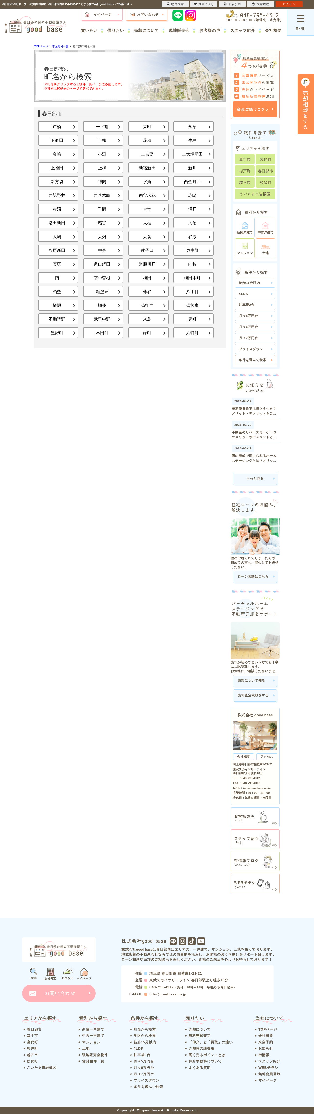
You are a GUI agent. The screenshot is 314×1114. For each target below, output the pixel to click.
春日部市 (34, 1029)
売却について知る (251, 680)
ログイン (289, 4)
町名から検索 (145, 1029)
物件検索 (175, 4)
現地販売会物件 (95, 1055)
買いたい (89, 30)
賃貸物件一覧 (93, 1061)
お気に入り (204, 4)
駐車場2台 (247, 305)
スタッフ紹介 (242, 30)
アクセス (267, 756)
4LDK (243, 294)
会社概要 (273, 30)
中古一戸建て (93, 1036)
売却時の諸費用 (201, 1048)
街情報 (263, 1055)
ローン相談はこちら (253, 576)
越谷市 (32, 1055)
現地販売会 (179, 30)
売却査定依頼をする (253, 695)
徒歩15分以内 (249, 283)
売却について (146, 30)
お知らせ (265, 1048)
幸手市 (32, 1036)
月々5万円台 (248, 316)
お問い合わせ (148, 14)
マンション (91, 1042)
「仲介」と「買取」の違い (211, 1042)
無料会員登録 (269, 1074)
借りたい (115, 30)
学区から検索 (145, 1036)
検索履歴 (260, 4)
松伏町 (32, 1061)
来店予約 (265, 1042)
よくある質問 (200, 1068)
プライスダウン (251, 349)
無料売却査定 (200, 1036)
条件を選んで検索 (252, 360)
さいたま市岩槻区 (41, 1068)
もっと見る (255, 478)
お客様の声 (209, 30)
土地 (86, 1048)
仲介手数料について (205, 1061)
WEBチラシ (268, 1068)
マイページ (102, 14)
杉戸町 (32, 1048)
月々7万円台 (248, 338)
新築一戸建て (93, 1029)
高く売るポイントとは (207, 1055)
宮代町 (32, 1042)
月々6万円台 (248, 327)
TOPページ (267, 1029)
